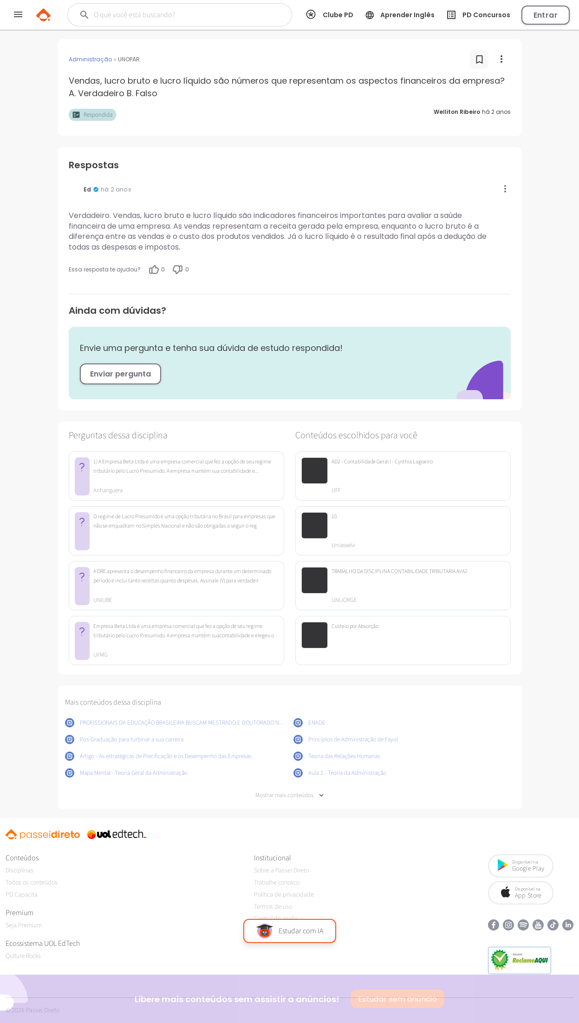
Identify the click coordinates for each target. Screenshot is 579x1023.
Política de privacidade (284, 894)
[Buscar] (172, 14)
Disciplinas (19, 870)
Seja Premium (24, 925)
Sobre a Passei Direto (281, 870)
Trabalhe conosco (276, 882)
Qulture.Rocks (23, 956)
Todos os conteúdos (32, 882)
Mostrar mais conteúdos (289, 795)
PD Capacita (22, 894)
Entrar (545, 15)
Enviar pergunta (120, 374)
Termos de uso (273, 907)
